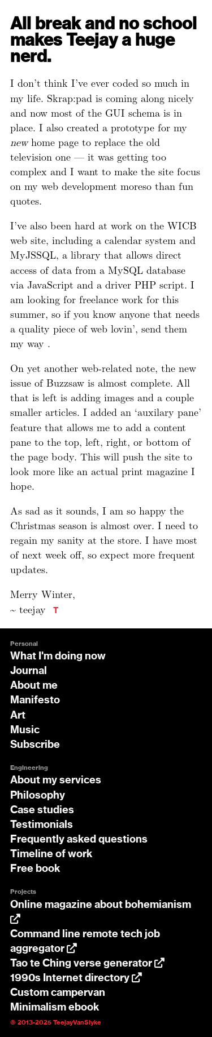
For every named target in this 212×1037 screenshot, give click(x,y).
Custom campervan (57, 993)
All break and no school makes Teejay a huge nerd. (103, 40)
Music (25, 730)
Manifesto (35, 700)
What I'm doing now (58, 657)
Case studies (42, 810)
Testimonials (41, 825)
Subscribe (35, 745)
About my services (55, 780)
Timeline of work (51, 854)
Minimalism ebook (54, 1008)
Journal (28, 671)
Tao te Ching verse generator (87, 964)
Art (17, 716)
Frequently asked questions (79, 840)
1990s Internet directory (76, 978)
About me (34, 686)
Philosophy (37, 796)
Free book (35, 869)
